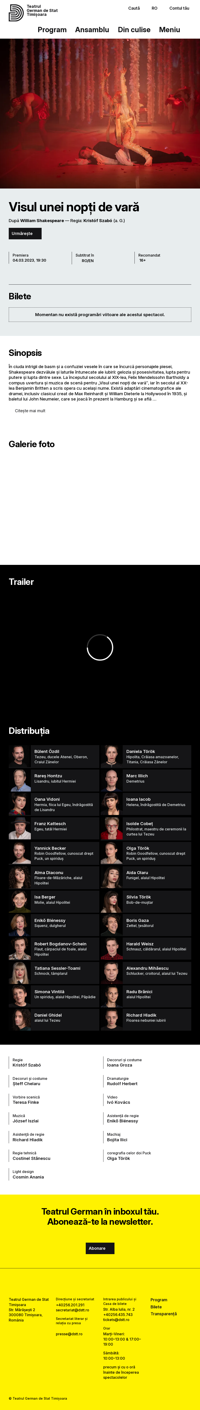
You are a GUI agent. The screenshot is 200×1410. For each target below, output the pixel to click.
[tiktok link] (112, 1283)
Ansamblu (92, 29)
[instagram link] (100, 1283)
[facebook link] (87, 1283)
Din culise (134, 29)
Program (52, 29)
